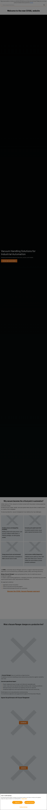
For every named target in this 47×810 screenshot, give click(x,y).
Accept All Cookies (29, 802)
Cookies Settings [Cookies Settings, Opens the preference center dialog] (23, 807)
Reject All (17, 802)
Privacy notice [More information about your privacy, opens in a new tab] (24, 798)
